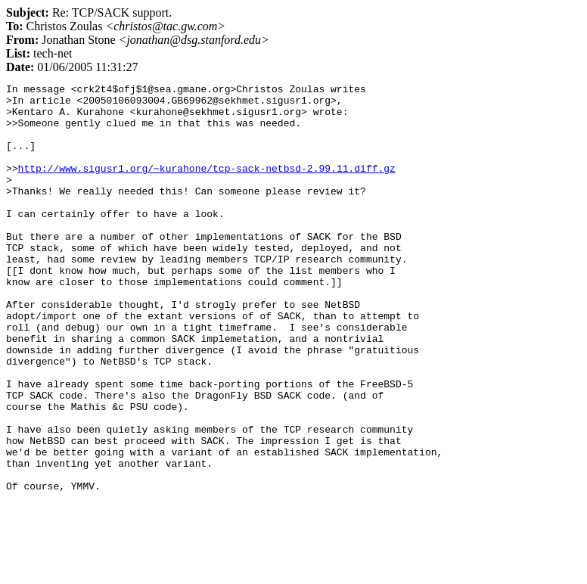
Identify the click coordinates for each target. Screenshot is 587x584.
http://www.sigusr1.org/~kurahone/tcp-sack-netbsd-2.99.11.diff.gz (207, 186)
